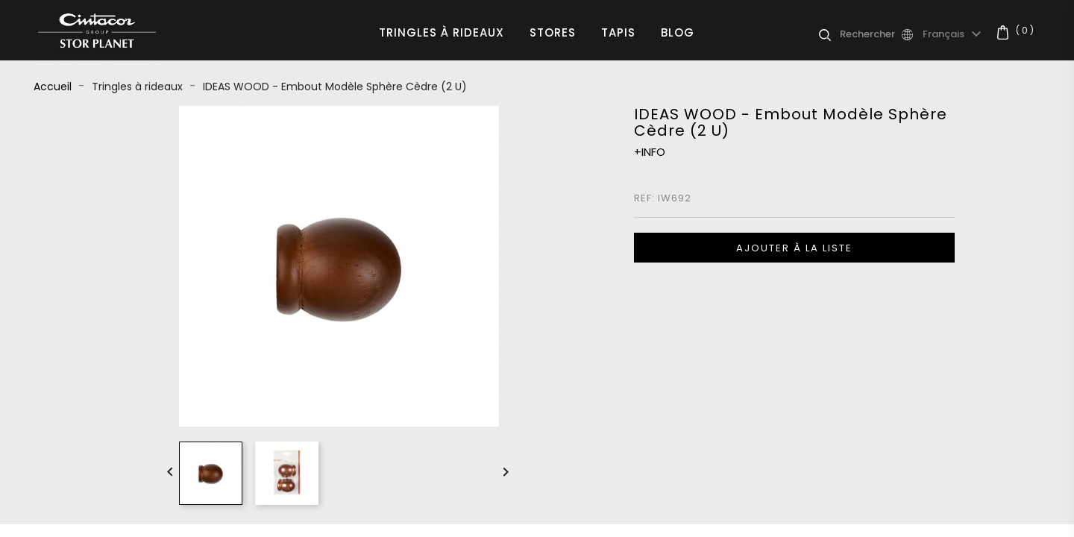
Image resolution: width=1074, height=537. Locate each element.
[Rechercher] (869, 34)
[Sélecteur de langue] (954, 34)
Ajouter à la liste (794, 248)
